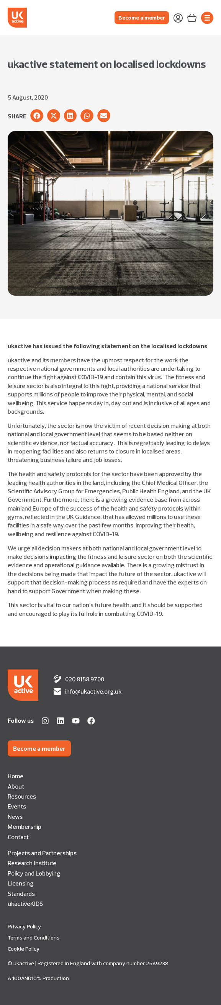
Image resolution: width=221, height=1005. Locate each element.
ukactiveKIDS (25, 903)
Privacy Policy (24, 926)
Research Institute (32, 863)
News (15, 816)
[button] (36, 115)
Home (15, 776)
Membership (24, 826)
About (16, 786)
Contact (18, 837)
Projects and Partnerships (42, 853)
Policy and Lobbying (34, 873)
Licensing (21, 883)
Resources (22, 796)
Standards (21, 893)
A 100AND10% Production (38, 978)
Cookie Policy (23, 948)
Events (17, 806)
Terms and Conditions (33, 937)
